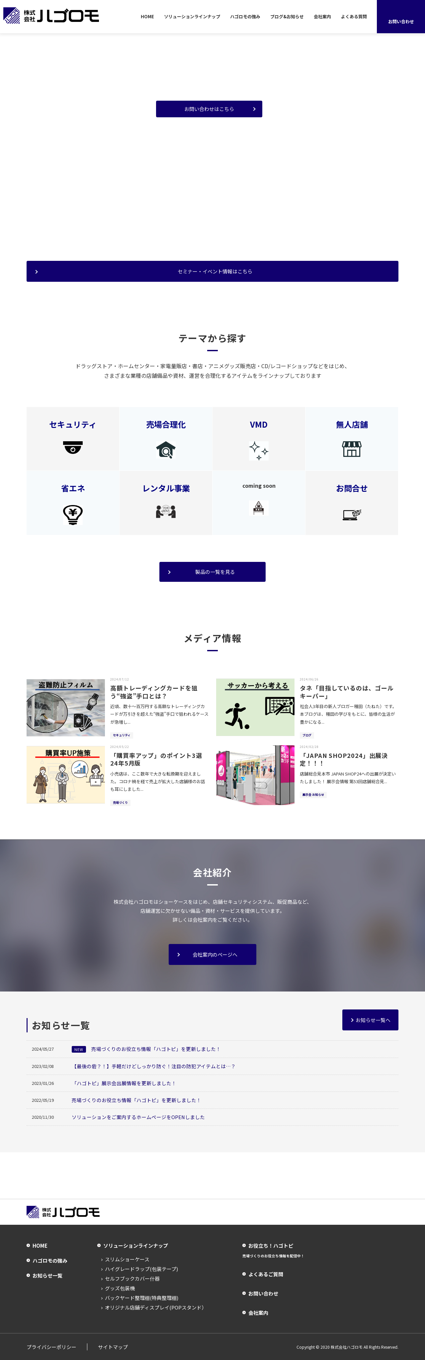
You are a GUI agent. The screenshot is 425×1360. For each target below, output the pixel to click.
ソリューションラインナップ (192, 16)
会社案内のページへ (215, 954)
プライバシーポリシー (51, 1346)
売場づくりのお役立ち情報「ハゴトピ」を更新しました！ (146, 1048)
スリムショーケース (127, 1259)
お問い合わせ (263, 1293)
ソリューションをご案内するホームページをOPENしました (138, 1116)
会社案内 (322, 16)
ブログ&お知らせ (287, 16)
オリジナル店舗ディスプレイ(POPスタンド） (156, 1307)
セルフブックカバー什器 (132, 1278)
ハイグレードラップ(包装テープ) (141, 1268)
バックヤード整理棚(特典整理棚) (141, 1297)
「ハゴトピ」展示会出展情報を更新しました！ (124, 1082)
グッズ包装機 (120, 1288)
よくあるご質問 (265, 1274)
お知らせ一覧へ (373, 1019)
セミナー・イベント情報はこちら (215, 271)
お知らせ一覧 (47, 1275)
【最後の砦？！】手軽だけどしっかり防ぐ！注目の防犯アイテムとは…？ (154, 1065)
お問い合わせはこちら (209, 108)
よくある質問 (354, 16)
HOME (147, 16)
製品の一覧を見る (215, 571)
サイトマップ (113, 1346)
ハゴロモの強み (245, 16)
